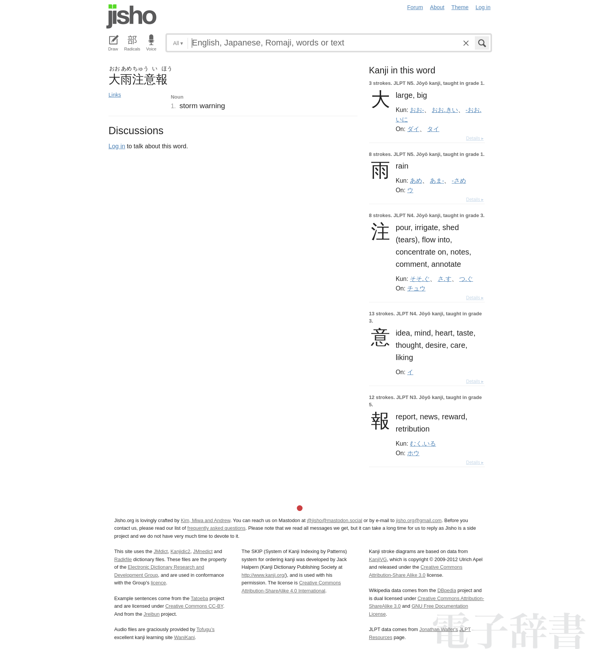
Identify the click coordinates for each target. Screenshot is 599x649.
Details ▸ (475, 138)
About (437, 7)
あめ (416, 180)
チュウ (416, 288)
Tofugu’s (205, 629)
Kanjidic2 (180, 551)
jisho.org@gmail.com (419, 520)
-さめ (459, 180)
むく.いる (423, 443)
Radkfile (123, 559)
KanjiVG (378, 559)
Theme (460, 7)
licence (158, 583)
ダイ (413, 129)
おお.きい (445, 109)
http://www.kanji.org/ (263, 575)
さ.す (445, 278)
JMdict (161, 551)
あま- (437, 180)
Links (114, 95)
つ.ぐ (466, 278)
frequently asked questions (216, 528)
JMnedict (202, 551)
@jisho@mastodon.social (334, 520)
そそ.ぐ (420, 278)
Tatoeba (199, 598)
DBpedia (446, 590)
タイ (433, 129)
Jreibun (152, 614)
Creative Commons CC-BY (194, 606)
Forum (415, 7)
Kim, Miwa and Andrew (205, 520)
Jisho (131, 16)
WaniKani (184, 637)
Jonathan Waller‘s (438, 629)
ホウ (413, 453)
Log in (483, 7)
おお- (417, 109)
